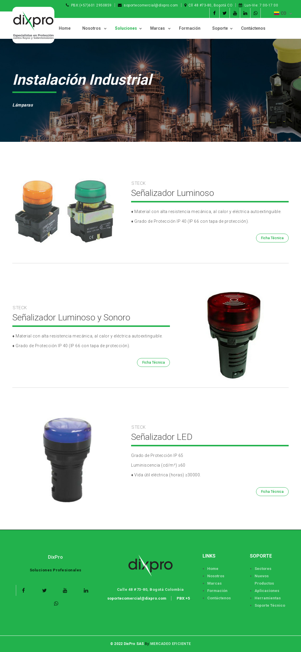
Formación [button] (189, 28)
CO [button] (280, 13)
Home (65, 28)
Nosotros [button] (92, 28)
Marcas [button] (158, 28)
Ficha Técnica (272, 238)
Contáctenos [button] (253, 28)
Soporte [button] (220, 28)
